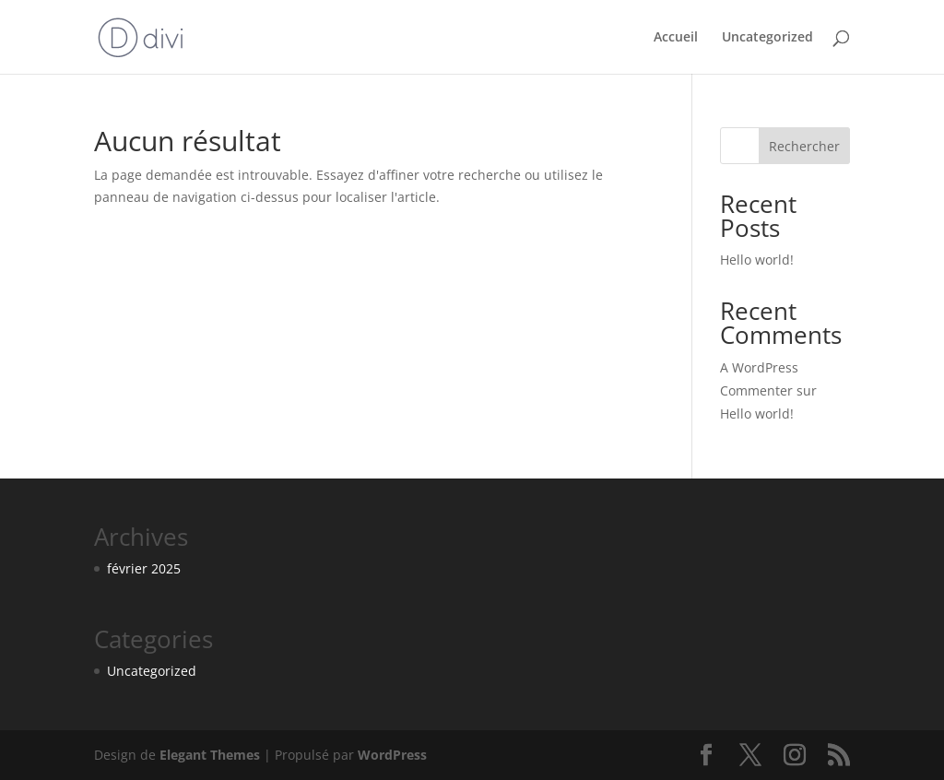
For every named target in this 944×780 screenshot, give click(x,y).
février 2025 (144, 568)
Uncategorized (767, 37)
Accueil (676, 37)
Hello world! (757, 259)
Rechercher (804, 146)
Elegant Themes (209, 754)
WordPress (392, 754)
